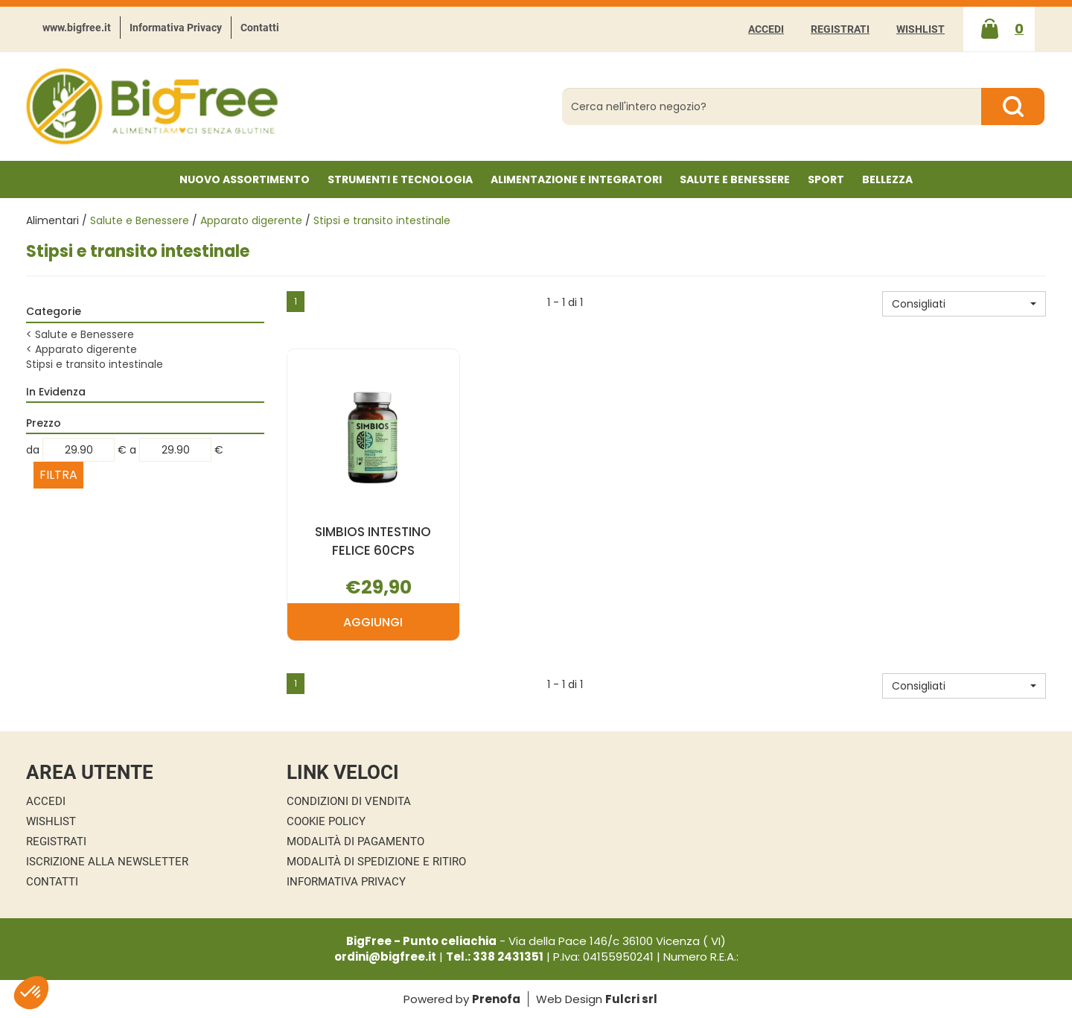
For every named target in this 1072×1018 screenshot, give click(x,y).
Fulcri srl (631, 999)
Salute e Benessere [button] (735, 179)
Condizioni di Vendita (349, 801)
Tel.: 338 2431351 (494, 956)
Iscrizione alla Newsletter (107, 861)
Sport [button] (826, 179)
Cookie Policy (326, 821)
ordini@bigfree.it (385, 956)
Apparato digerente (251, 220)
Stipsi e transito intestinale (94, 364)
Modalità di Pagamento (355, 841)
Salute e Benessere (139, 220)
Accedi (766, 29)
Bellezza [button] (887, 179)
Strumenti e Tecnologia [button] (400, 179)
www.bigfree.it (76, 28)
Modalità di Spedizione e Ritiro (376, 861)
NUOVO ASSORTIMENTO (244, 179)
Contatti (259, 28)
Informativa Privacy (176, 28)
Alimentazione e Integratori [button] (576, 179)
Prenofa (496, 999)
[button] (964, 303)
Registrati (840, 29)
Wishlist (920, 29)
